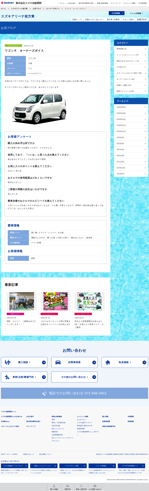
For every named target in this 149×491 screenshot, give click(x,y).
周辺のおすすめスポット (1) (128, 61)
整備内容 (55, 432)
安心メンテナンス (58, 429)
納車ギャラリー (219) (125, 91)
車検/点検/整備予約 (108, 426)
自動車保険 (81, 429)
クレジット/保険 (129, 3)
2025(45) (120, 137)
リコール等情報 (101, 466)
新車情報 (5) (122, 49)
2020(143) (121, 168)
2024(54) (120, 143)
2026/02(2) (121, 125)
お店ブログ (37, 8)
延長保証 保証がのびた (85, 426)
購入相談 (105, 416)
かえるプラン (81, 419)
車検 (53, 419)
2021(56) (120, 162)
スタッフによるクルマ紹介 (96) (129, 73)
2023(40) (120, 149)
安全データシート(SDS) (9, 454)
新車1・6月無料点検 (58, 422)
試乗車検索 (106, 421)
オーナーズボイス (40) (126, 79)
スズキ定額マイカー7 (84, 422)
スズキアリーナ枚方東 (19, 8)
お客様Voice (5, 421)
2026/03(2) (121, 119)
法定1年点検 (56, 426)
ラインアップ (115, 3)
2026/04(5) (121, 113)
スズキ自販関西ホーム (8, 411)
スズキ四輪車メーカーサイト (13, 466)
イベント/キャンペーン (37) (128, 55)
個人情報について (45, 454)
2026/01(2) (121, 131)
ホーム (62, 3)
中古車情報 (142, 3)
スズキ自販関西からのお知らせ (11, 416)
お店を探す (72, 3)
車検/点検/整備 (102, 3)
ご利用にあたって (28, 454)
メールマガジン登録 (71, 466)
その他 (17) (121, 67)
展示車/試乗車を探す (86, 3)
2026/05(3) (121, 107)
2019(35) (120, 174)
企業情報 (131, 416)
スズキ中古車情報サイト (130, 466)
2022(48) (120, 155)
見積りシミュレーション (42, 466)
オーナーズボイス (52, 8)
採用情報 (131, 421)
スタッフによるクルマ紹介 (10, 426)
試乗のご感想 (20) (124, 85)
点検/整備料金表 (57, 435)
